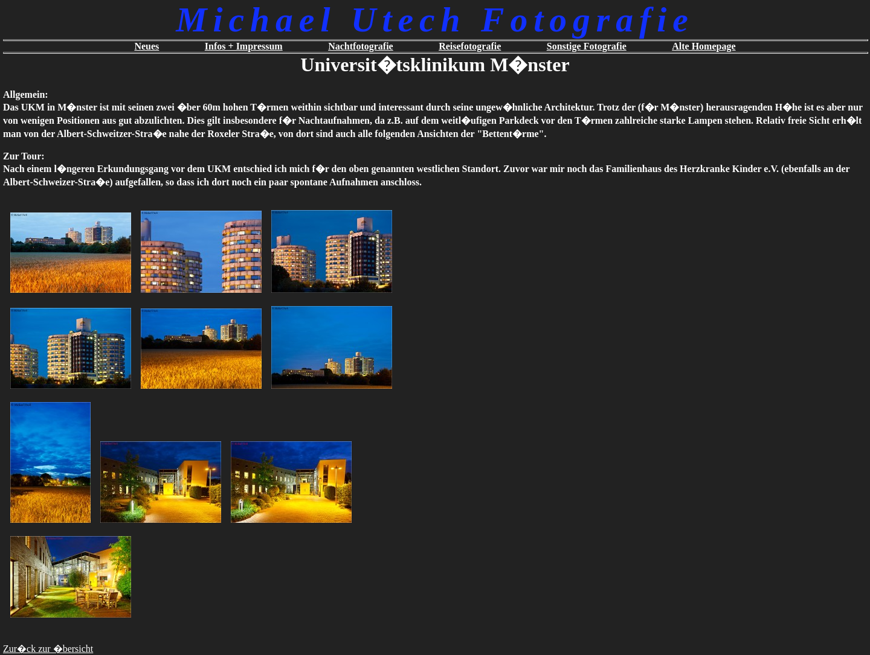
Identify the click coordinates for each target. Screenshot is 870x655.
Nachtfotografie (360, 46)
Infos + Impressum (244, 46)
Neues (146, 46)
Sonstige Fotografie (587, 46)
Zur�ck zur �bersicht (48, 649)
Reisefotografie (470, 46)
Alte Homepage (703, 46)
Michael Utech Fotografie (435, 20)
